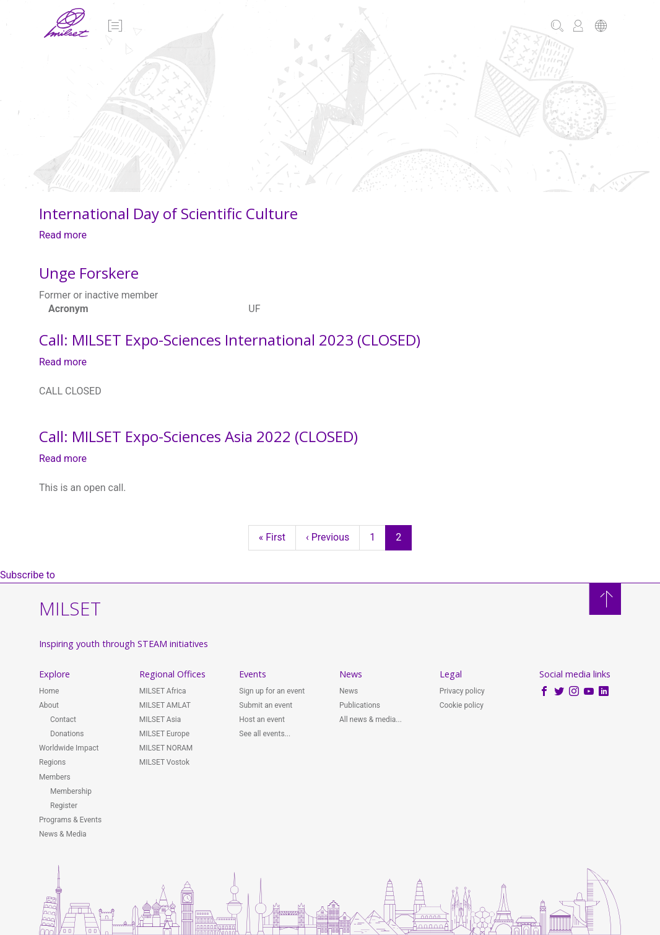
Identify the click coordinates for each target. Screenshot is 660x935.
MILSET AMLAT (165, 705)
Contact (63, 719)
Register (63, 805)
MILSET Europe (164, 733)
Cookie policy (462, 705)
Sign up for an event (272, 691)
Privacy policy (462, 691)
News (348, 691)
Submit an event (265, 705)
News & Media (63, 834)
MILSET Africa (162, 691)
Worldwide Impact (68, 748)
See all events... (264, 733)
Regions (52, 762)
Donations (67, 733)
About (49, 705)
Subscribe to (27, 575)
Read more (63, 235)
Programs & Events (70, 819)
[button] (114, 27)
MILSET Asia (160, 719)
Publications (359, 705)
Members (55, 777)
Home (49, 691)
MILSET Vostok (164, 762)
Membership (71, 791)
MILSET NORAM (166, 748)
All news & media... (370, 719)
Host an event (262, 719)
